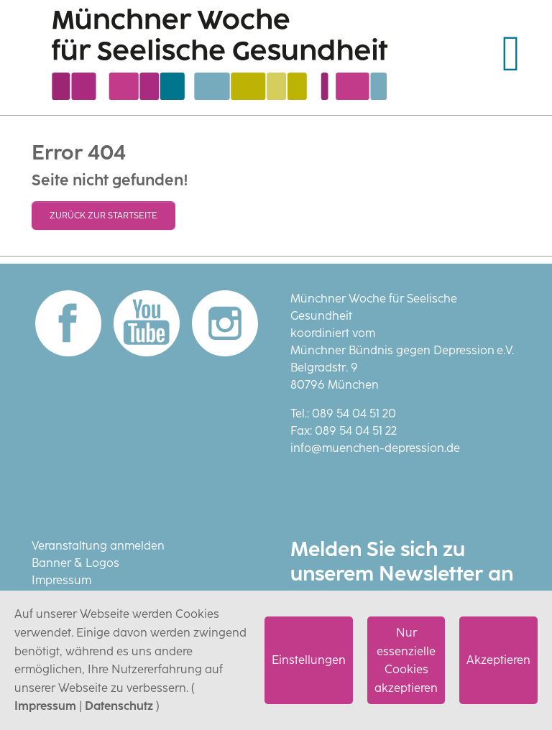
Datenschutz (119, 706)
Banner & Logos (75, 563)
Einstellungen (309, 660)
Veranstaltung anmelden (98, 546)
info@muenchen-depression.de (375, 448)
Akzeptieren (498, 660)
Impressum (45, 706)
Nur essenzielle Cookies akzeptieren (406, 660)
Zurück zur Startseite (103, 216)
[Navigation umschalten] (511, 54)
